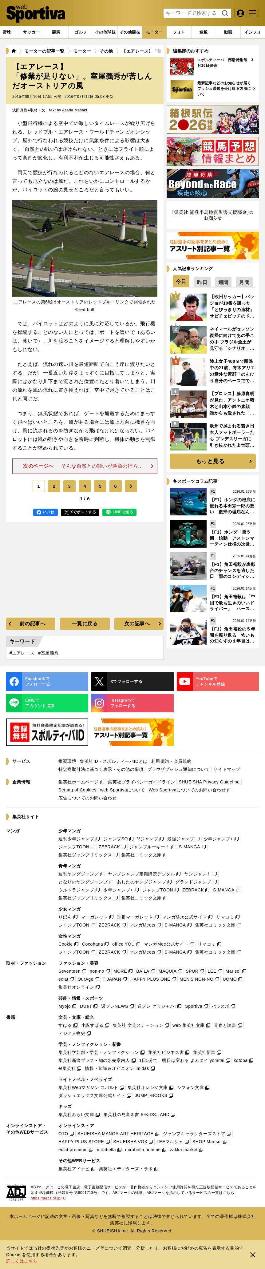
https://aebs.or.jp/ (48, 1198)
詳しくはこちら (22, 1261)
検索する (224, 13)
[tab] (31, 32)
